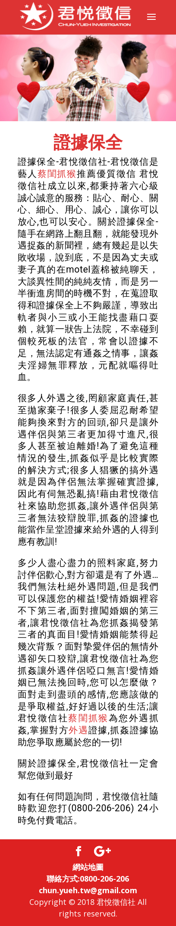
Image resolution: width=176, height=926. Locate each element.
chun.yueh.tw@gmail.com (88, 890)
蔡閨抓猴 (57, 173)
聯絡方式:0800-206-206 (88, 878)
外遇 (78, 730)
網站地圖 (88, 867)
